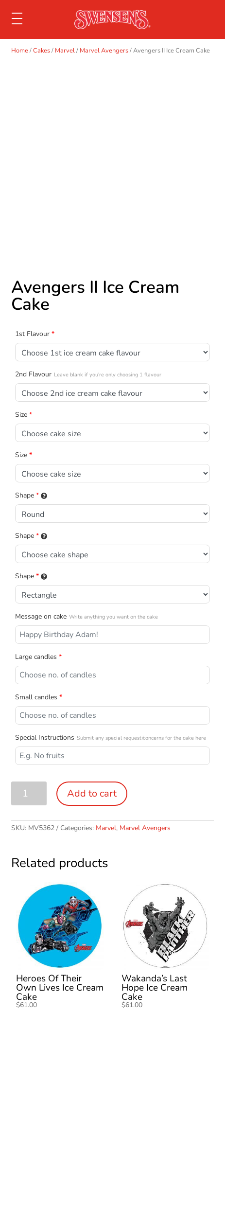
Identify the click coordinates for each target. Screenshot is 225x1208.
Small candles (38, 697)
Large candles (38, 656)
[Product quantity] (29, 793)
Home (19, 50)
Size (23, 414)
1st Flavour (34, 333)
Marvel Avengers (104, 50)
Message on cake (86, 616)
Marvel (65, 50)
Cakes (41, 50)
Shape (31, 495)
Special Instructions (110, 737)
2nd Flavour (88, 374)
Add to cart (92, 793)
